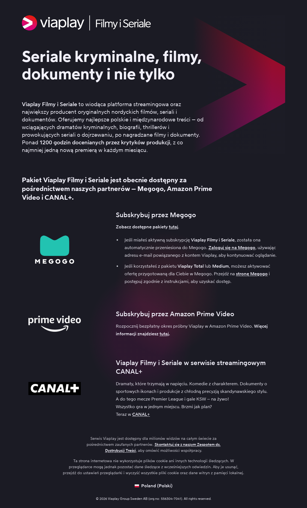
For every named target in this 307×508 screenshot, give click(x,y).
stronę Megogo (252, 273)
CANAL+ (141, 414)
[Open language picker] (154, 486)
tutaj (173, 226)
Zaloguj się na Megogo (231, 247)
